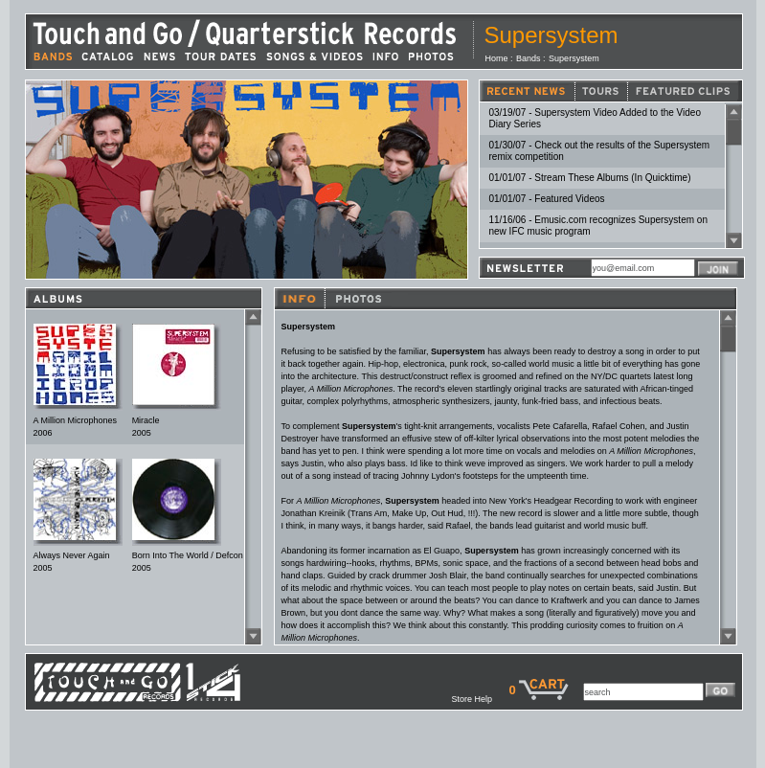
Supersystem (574, 58)
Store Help (479, 699)
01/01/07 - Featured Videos (547, 198)
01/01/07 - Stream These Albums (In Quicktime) (590, 177)
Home (496, 58)
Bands (528, 58)
